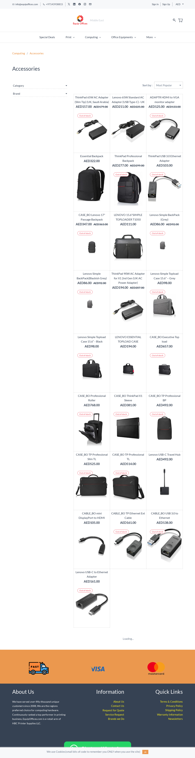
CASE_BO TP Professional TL (120, 447)
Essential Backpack (79, 153)
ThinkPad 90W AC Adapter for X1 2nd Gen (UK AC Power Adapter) (120, 276)
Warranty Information (170, 707)
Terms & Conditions (171, 694)
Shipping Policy (174, 703)
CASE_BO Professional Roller (79, 393)
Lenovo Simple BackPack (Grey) (162, 212)
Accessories (37, 51)
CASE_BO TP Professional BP (162, 393)
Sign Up (166, 4)
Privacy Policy (174, 698)
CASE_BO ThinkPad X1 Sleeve (120, 393)
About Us (118, 694)
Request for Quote (113, 703)
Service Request (114, 707)
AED (178, 4)
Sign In (155, 4)
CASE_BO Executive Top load (162, 334)
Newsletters (175, 711)
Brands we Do (116, 711)
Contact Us (117, 698)
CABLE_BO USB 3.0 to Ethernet (162, 506)
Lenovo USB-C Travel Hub (162, 447)
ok (145, 752)
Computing (18, 51)
